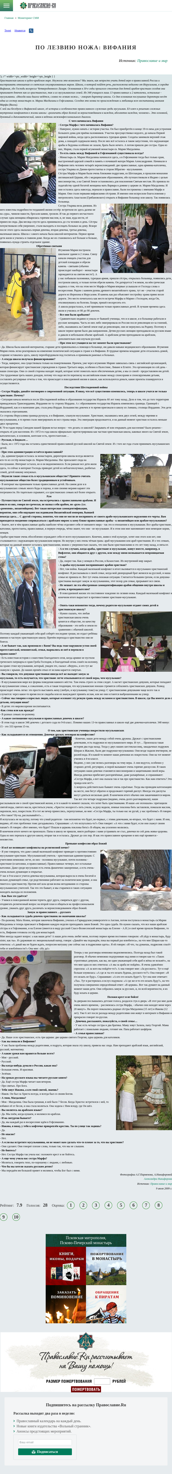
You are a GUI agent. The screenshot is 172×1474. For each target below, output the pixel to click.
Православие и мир (152, 61)
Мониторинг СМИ (28, 18)
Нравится (20, 30)
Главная (8, 18)
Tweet (7, 30)
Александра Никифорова (158, 1178)
